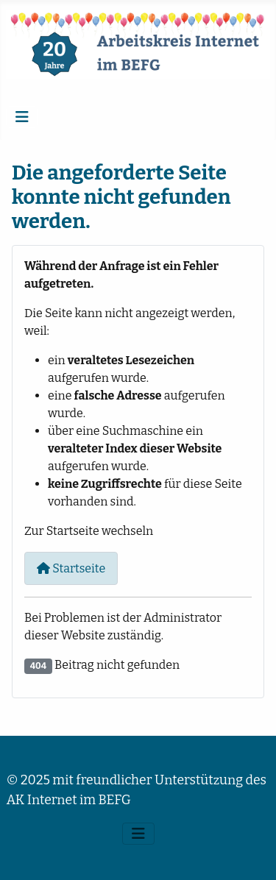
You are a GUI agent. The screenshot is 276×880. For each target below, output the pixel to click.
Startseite (71, 568)
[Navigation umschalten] (22, 117)
